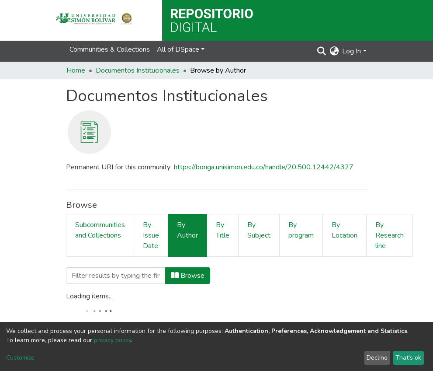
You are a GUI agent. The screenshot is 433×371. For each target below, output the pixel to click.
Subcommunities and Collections (100, 230)
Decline (377, 358)
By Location (344, 230)
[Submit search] (321, 51)
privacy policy (112, 340)
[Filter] (116, 275)
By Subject (258, 230)
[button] (334, 51)
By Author (187, 230)
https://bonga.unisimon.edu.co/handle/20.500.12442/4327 (263, 167)
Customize (20, 358)
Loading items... (89, 296)
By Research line (389, 235)
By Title (222, 230)
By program (301, 230)
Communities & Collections (109, 49)
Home (75, 70)
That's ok (408, 358)
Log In (351, 51)
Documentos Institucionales (138, 70)
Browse (187, 275)
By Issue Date (151, 235)
